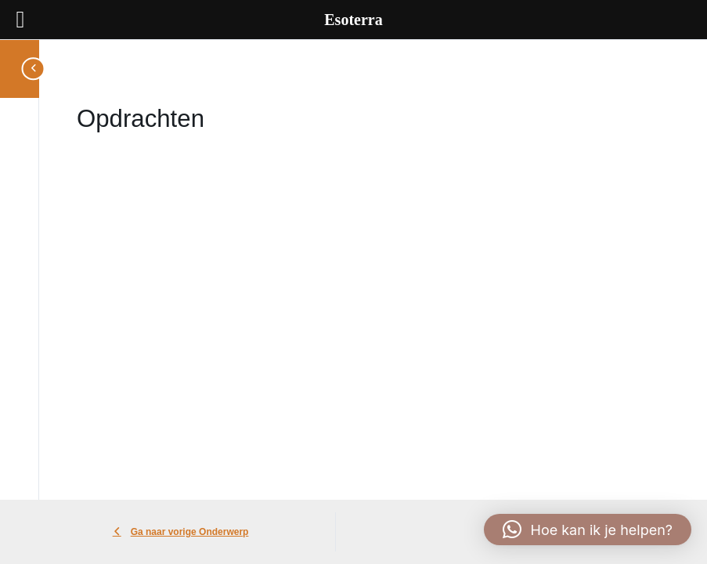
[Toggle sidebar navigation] (29, 68)
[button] (587, 529)
